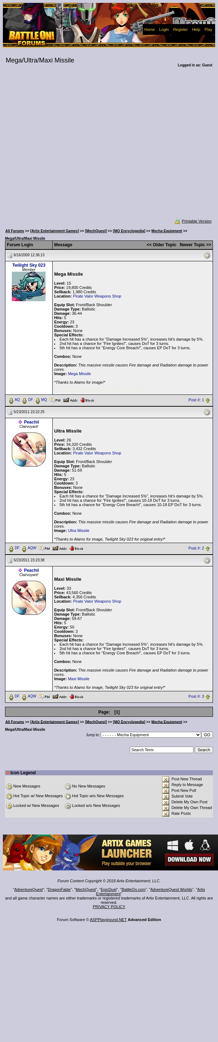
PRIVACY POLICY (109, 907)
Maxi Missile (78, 679)
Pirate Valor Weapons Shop (97, 296)
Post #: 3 (196, 696)
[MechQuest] (96, 231)
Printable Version (193, 221)
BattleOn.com (134, 889)
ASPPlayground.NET (108, 919)
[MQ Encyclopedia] (129, 231)
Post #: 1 (196, 400)
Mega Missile (79, 374)
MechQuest (86, 889)
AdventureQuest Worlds (172, 889)
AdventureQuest (28, 889)
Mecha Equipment (166, 231)
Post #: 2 (196, 548)
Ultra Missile (78, 530)
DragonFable (59, 889)
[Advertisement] (69, 147)
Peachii (31, 422)
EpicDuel (109, 889)
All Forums (14, 231)
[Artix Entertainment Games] (54, 231)
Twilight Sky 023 (28, 265)
